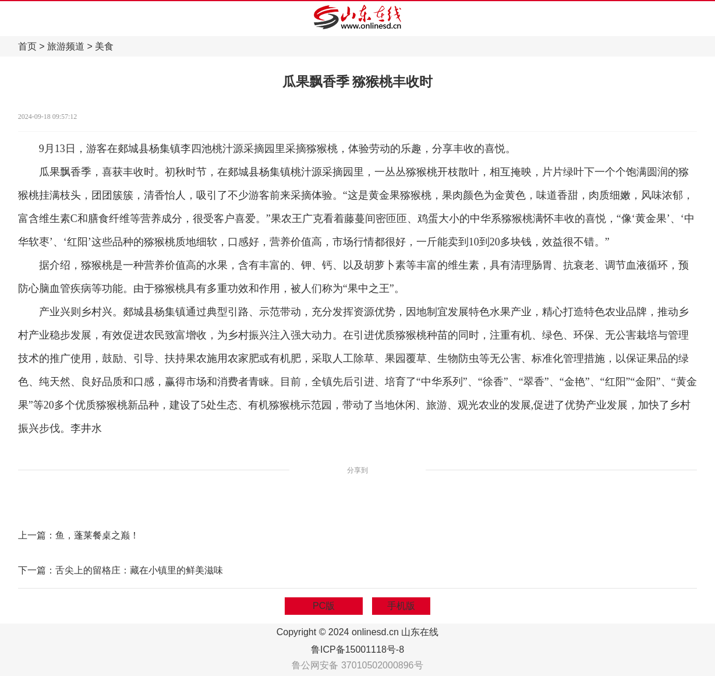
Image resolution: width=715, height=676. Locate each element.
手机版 (401, 606)
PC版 (324, 606)
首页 (27, 46)
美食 (104, 46)
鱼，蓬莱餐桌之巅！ (97, 535)
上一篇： (36, 535)
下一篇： (36, 570)
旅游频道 (65, 46)
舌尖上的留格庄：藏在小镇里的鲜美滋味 (139, 570)
